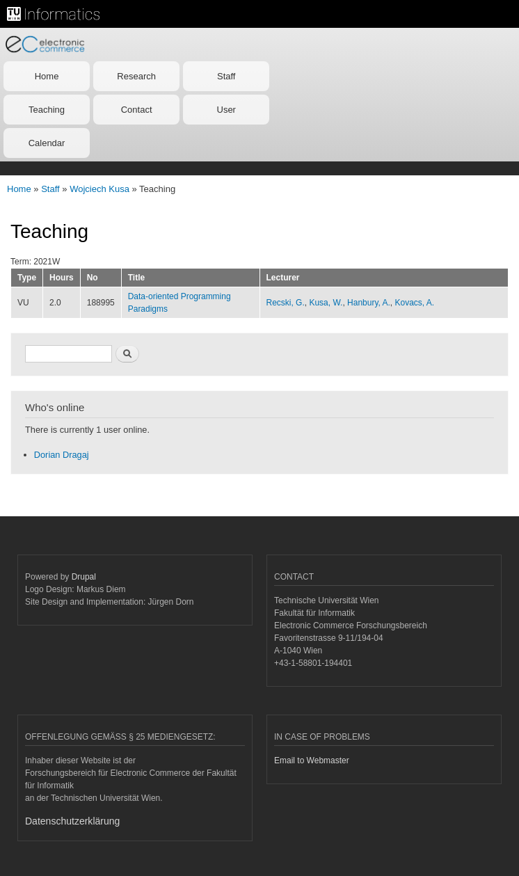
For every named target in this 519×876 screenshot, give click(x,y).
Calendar (47, 143)
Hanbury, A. (368, 303)
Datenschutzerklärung (72, 821)
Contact (136, 109)
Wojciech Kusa (99, 189)
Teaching (47, 109)
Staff (226, 76)
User (226, 109)
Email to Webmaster (311, 760)
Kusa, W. (325, 303)
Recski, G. (285, 303)
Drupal (84, 577)
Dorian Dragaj (61, 454)
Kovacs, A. (415, 303)
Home (47, 76)
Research (136, 76)
